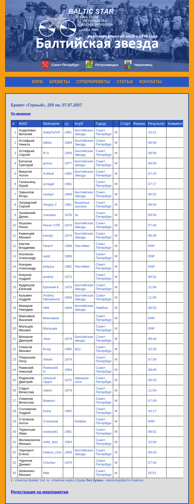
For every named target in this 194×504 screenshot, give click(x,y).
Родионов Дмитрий (26, 380)
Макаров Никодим (26, 307)
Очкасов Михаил (25, 349)
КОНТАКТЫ (150, 82)
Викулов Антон (25, 173)
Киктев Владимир (27, 245)
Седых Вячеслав (26, 390)
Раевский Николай (26, 369)
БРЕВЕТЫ (59, 82)
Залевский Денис (27, 215)
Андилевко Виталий (27, 132)
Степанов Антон (26, 421)
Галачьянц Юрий (27, 184)
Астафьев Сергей (26, 153)
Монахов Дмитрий (26, 338)
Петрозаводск (102, 64)
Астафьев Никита (26, 142)
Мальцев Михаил (26, 328)
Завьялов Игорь (26, 194)
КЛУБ (37, 82)
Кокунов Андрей (25, 276)
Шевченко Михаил (26, 473)
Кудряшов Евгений (26, 287)
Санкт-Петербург (60, 64)
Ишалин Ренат (25, 225)
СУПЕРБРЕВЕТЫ (93, 82)
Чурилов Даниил (25, 462)
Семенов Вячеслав (26, 400)
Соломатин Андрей (27, 411)
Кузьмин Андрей (25, 297)
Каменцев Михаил (26, 235)
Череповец (138, 64)
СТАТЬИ (125, 82)
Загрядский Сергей (28, 204)
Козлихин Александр (27, 256)
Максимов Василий (27, 318)
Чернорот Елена (26, 452)
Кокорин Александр (27, 266)
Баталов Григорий (26, 163)
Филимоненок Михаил (29, 442)
